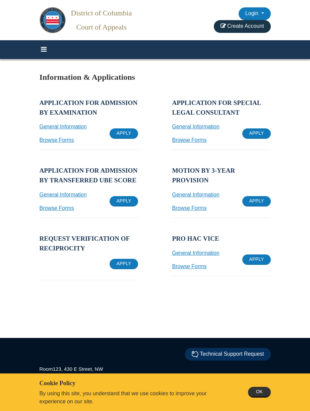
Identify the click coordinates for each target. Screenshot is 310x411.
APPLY (123, 133)
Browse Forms (57, 140)
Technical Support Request (228, 354)
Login (252, 13)
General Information (63, 126)
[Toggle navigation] (44, 50)
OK (259, 391)
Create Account (242, 26)
